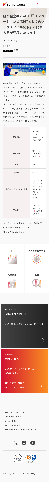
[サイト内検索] (38, 4)
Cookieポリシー (12, 421)
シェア (17, 49)
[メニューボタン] (44, 4)
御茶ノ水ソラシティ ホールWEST (37, 153)
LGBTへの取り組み (12, 425)
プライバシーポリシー (13, 416)
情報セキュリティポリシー (15, 412)
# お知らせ (7, 46)
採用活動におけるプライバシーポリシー (20, 429)
